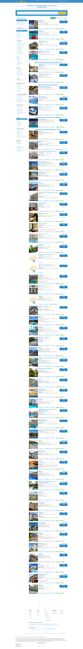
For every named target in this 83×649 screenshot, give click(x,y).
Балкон (18, 129)
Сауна (18, 84)
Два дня (46, 612)
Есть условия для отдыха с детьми (21, 113)
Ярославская (19, 34)
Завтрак (19, 71)
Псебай (18, 32)
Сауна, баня (19, 51)
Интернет (19, 131)
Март (30, 614)
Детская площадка (20, 44)
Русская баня (19, 85)
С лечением (19, 46)
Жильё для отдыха (20, 21)
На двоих (62, 612)
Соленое (18, 36)
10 (39, 604)
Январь (30, 612)
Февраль (31, 613)
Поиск (62, 13)
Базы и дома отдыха (21, 23)
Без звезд (19, 143)
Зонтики (19, 62)
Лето (38, 614)
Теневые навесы (20, 63)
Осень (38, 615)
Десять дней (47, 615)
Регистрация (62, 1)
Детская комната (20, 106)
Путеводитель (39, 633)
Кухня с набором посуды (22, 136)
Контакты (30, 633)
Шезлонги (19, 60)
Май (30, 617)
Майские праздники (56, 613)
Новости (34, 633)
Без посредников (20, 53)
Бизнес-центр (20, 96)
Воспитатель (19, 108)
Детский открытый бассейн (20, 111)
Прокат (18, 120)
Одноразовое (20, 74)
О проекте (54, 633)
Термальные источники (21, 43)
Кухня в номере (20, 73)
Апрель (30, 615)
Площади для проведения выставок (21, 101)
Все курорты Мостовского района (21, 28)
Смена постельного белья (20, 133)
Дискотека (19, 58)
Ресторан (19, 121)
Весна (38, 613)
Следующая (61, 595)
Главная (26, 633)
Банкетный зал (20, 99)
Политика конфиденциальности (62, 633)
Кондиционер (20, 52)
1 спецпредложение (41, 282)
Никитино (18, 33)
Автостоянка (19, 123)
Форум (44, 633)
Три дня (46, 613)
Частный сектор (20, 24)
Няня (18, 107)
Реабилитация (20, 80)
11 (39, 606)
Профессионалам (48, 633)
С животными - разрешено (19, 49)
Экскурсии (19, 124)
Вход (66, 1)
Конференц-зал (20, 98)
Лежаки (19, 59)
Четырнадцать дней (48, 617)
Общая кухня (20, 69)
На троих (62, 613)
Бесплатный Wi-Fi (20, 47)
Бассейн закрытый (20, 88)
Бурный (18, 37)
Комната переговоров (21, 95)
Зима (38, 612)
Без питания (19, 70)
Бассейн (19, 41)
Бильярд (19, 89)
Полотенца (19, 135)
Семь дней (47, 614)
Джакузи (19, 87)
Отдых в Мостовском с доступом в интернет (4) (21, 18)
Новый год (54, 612)
